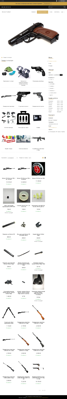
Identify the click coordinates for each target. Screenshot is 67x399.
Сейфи (38, 127)
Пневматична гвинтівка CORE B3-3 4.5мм (24, 350)
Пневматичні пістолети (38, 106)
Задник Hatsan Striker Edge (38, 235)
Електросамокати (23, 149)
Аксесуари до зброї (23, 127)
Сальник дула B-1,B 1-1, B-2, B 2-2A (23, 206)
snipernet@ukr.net (53, 127)
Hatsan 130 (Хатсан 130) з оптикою (23, 179)
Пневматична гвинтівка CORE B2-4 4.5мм (38, 323)
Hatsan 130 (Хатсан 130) (38, 178)
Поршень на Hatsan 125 (9, 234)
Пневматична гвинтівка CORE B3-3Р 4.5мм (38, 350)
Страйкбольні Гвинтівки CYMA (38, 149)
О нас (51, 12)
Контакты (56, 12)
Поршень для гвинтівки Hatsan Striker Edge (9, 263)
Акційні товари (8, 149)
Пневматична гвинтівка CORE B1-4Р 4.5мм (24, 323)
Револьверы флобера (38, 81)
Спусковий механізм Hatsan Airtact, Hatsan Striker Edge (9, 292)
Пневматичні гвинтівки (8, 106)
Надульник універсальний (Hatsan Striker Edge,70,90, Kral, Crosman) (38, 293)
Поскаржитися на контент (32, 397)
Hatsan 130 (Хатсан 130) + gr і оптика (8, 179)
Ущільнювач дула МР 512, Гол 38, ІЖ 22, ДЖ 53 (38, 206)
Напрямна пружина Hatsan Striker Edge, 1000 (38, 263)
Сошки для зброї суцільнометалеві (8, 323)
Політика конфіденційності (43, 397)
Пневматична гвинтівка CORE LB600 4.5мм (9, 377)
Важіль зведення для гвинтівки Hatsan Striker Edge (23, 263)
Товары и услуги (42, 12)
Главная (33, 12)
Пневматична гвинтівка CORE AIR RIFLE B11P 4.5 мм (23, 377)
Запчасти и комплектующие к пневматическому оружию (23, 83)
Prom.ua (40, 396)
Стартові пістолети (23, 106)
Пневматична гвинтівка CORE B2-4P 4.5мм (9, 350)
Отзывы (50, 66)
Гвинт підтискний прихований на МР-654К (8, 206)
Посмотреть (47, 3)
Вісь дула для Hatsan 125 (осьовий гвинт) (23, 235)
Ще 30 (51, 95)
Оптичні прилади (8, 127)
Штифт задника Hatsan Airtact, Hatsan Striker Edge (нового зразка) (23, 292)
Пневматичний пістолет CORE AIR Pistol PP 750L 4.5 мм (38, 377)
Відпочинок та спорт (8, 81)
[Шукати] (64, 7)
